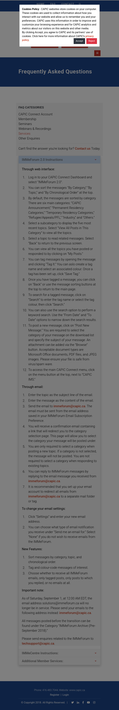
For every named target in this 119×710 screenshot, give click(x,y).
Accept (79, 41)
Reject (91, 41)
